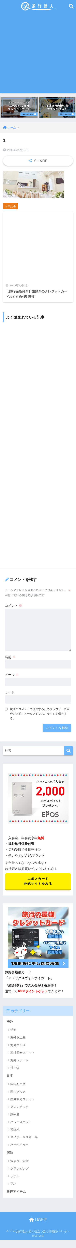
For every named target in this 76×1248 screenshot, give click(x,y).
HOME (38, 1219)
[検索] (68, 750)
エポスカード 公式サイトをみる (38, 881)
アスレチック (19, 1106)
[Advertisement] (38, 53)
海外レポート (19, 1060)
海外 (9, 1021)
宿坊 (13, 1183)
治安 (13, 1030)
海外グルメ (18, 1045)
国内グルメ (18, 1091)
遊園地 (14, 1129)
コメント (13, 605)
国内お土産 (18, 1084)
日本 (9, 1075)
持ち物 (14, 1067)
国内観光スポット (22, 1099)
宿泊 (9, 1152)
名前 (10, 657)
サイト (10, 692)
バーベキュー (19, 1144)
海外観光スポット (22, 1052)
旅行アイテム (16, 1191)
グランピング (19, 1168)
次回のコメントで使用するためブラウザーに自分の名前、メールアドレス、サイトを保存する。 (40, 713)
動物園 (14, 1114)
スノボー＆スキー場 (24, 1137)
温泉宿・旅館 (19, 1161)
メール (12, 674)
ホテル (14, 1176)
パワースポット (21, 1122)
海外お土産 (18, 1037)
